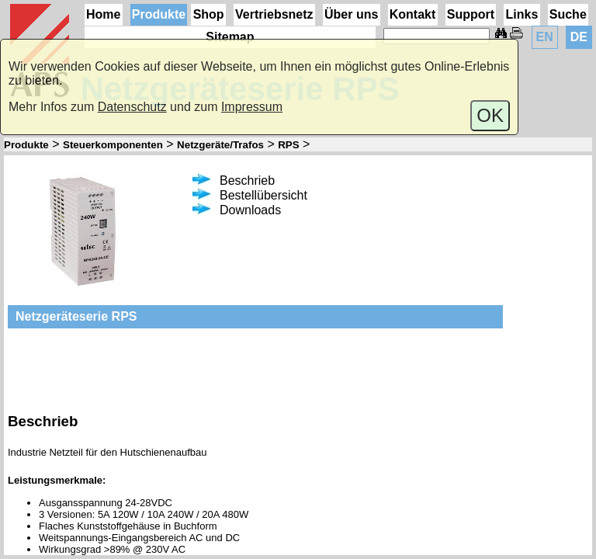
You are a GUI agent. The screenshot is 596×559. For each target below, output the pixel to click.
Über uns (351, 14)
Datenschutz (132, 106)
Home (103, 14)
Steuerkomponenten (113, 145)
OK (490, 115)
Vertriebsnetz (274, 14)
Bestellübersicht (249, 195)
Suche (568, 14)
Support (470, 14)
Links (522, 14)
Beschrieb (233, 180)
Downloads (236, 210)
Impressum (251, 106)
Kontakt (413, 14)
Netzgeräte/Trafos (220, 145)
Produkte (158, 14)
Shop (208, 14)
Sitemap (230, 36)
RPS (288, 145)
